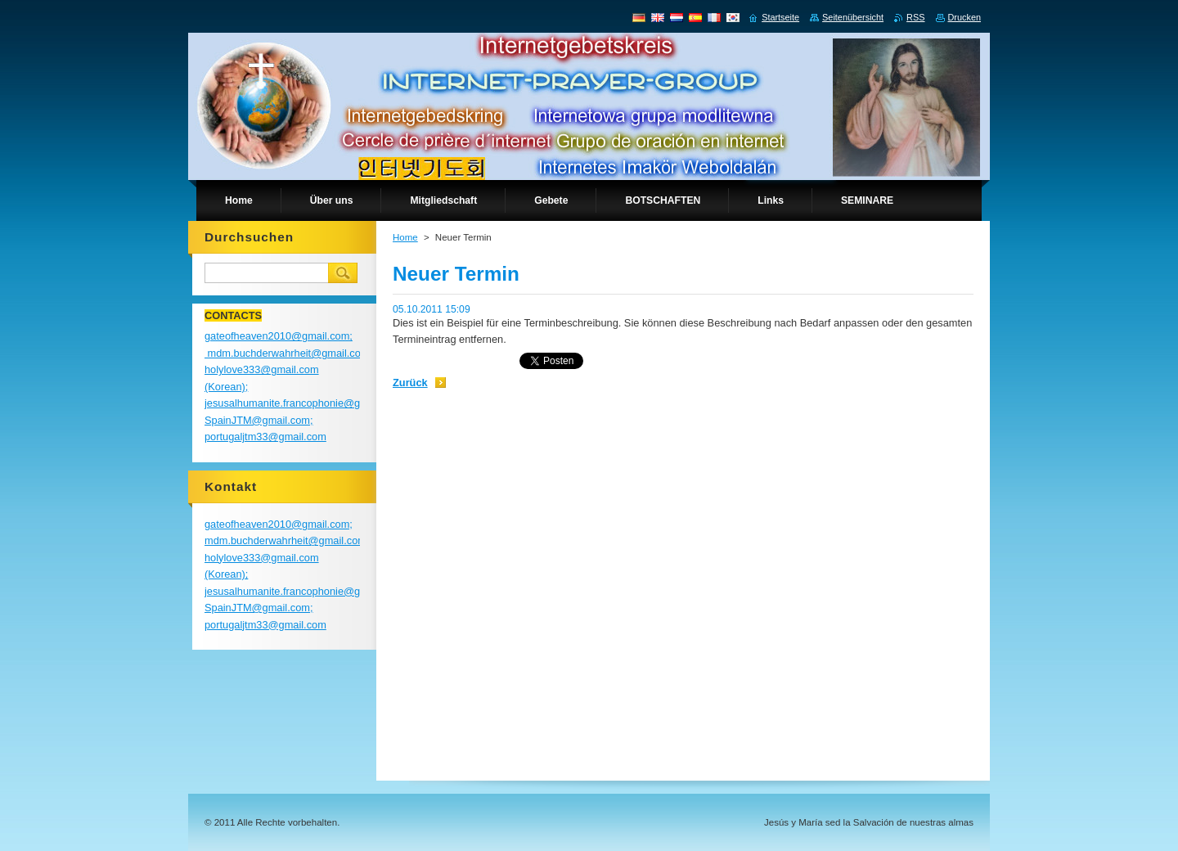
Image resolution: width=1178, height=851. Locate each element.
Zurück (410, 382)
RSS (915, 17)
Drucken (965, 17)
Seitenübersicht (853, 17)
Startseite (780, 17)
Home (405, 237)
